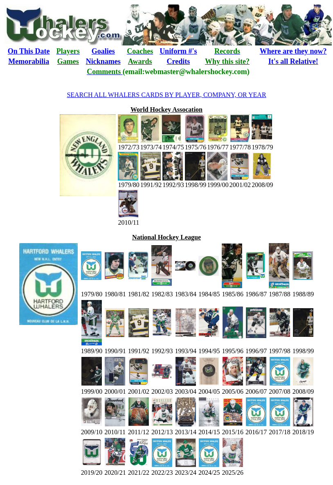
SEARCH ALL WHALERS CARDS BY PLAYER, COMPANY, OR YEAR (166, 94)
